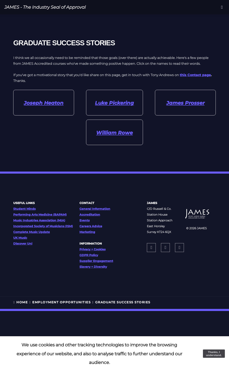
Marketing (87, 232)
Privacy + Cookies (92, 249)
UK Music (20, 238)
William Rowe (114, 133)
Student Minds (24, 209)
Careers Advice (90, 226)
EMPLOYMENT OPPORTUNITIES (61, 302)
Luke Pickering (114, 103)
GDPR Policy (88, 255)
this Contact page (195, 75)
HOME (22, 302)
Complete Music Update (31, 232)
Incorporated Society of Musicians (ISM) (43, 226)
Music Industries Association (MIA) (39, 220)
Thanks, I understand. (214, 354)
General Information (94, 209)
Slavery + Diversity (93, 267)
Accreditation (89, 214)
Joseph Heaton (44, 103)
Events (84, 220)
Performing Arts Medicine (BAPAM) (40, 214)
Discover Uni (22, 243)
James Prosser (185, 103)
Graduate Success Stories (122, 302)
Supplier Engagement (96, 261)
